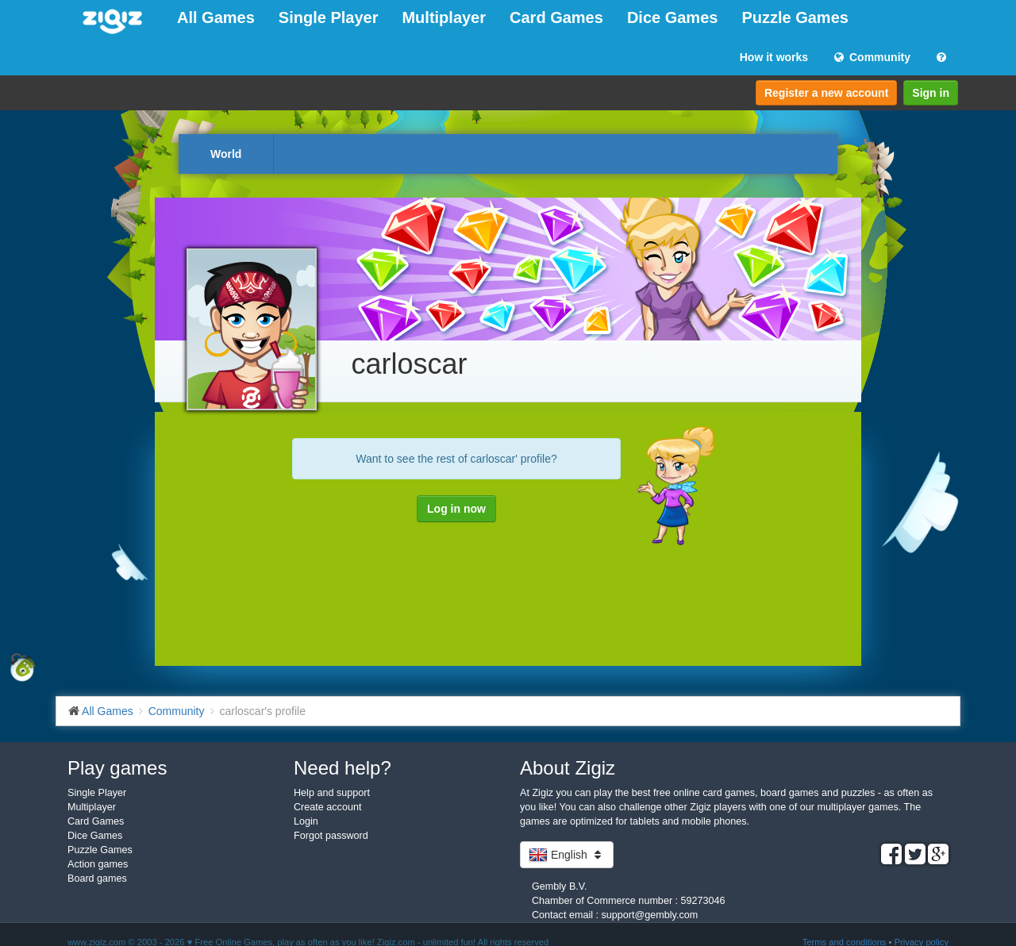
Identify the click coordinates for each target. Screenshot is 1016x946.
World (225, 154)
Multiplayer (444, 17)
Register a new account (826, 93)
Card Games (556, 17)
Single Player (329, 17)
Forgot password (331, 835)
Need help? (342, 768)
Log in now (456, 508)
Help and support (332, 792)
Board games (97, 878)
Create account (327, 807)
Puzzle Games (795, 17)
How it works (774, 57)
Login (306, 821)
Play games (117, 768)
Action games (97, 864)
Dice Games (672, 17)
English (567, 854)
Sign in (930, 93)
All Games (216, 17)
